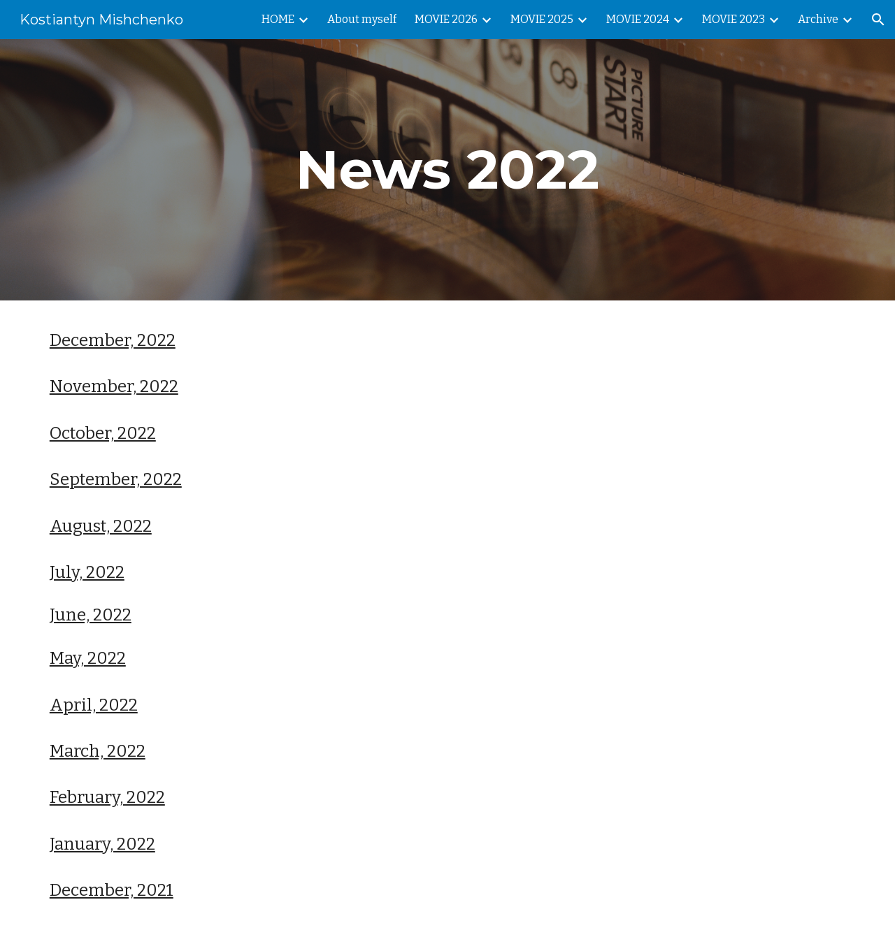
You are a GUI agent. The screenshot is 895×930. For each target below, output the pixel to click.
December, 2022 (113, 340)
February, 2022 (107, 797)
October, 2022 (103, 433)
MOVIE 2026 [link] (446, 19)
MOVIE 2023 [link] (733, 19)
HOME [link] (278, 19)
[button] (878, 19)
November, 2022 (114, 386)
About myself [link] (361, 19)
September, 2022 (116, 479)
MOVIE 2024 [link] (637, 19)
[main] (447, 169)
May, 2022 (88, 658)
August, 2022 (101, 526)
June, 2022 (90, 615)
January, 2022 (102, 844)
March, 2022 (97, 751)
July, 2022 (87, 572)
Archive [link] (818, 19)
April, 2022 (94, 705)
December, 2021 (111, 890)
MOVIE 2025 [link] (541, 19)
